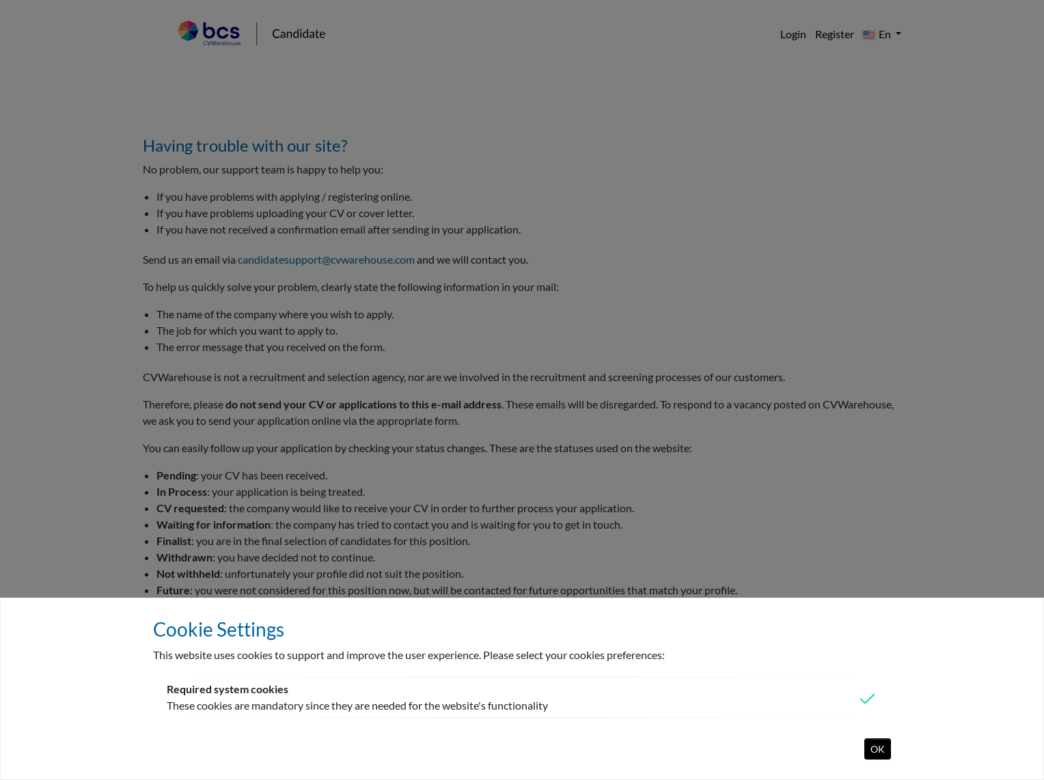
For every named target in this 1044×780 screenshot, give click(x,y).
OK (877, 749)
